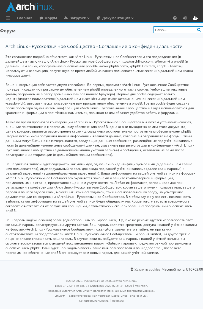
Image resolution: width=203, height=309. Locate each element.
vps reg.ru (141, 286)
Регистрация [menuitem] (196, 18)
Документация (116, 17)
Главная (24, 17)
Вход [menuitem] (187, 18)
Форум (51, 17)
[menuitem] (175, 18)
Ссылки (9, 18)
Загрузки (78, 17)
